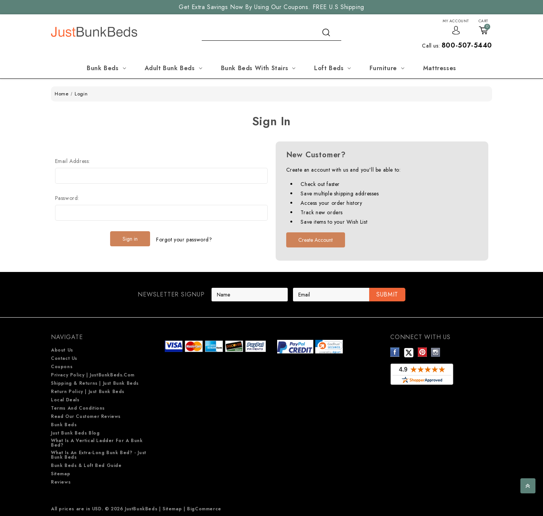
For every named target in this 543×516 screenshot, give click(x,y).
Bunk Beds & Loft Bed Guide (86, 465)
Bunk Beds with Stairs (258, 68)
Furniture (387, 68)
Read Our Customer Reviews (86, 416)
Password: (67, 198)
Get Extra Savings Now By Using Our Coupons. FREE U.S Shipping (271, 7)
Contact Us (64, 358)
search (326, 32)
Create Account (315, 240)
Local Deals (65, 400)
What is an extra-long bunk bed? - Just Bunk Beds (98, 454)
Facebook (395, 352)
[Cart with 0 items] (483, 26)
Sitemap (60, 473)
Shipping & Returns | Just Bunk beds (95, 383)
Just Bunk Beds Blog (75, 433)
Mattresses (439, 68)
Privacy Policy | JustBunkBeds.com (93, 375)
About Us (62, 350)
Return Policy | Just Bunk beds (87, 391)
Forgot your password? (184, 238)
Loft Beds (332, 68)
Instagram (435, 352)
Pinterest (422, 352)
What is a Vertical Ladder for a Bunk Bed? (97, 442)
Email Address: (72, 161)
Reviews (61, 482)
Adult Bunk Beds (173, 68)
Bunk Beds (106, 68)
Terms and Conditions (78, 408)
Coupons (61, 366)
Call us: (457, 45)
